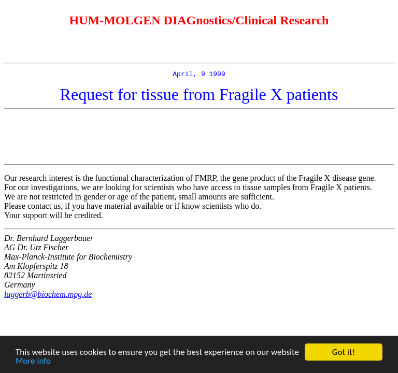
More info (33, 361)
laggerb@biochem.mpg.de (48, 295)
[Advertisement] (199, 138)
